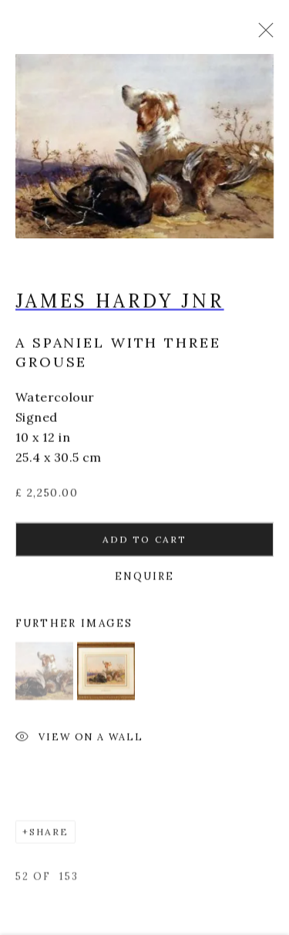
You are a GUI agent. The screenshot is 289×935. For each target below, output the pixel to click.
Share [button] (49, 835)
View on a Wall (79, 742)
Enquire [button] (145, 579)
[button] (44, 675)
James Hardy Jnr (119, 304)
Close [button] (262, 34)
